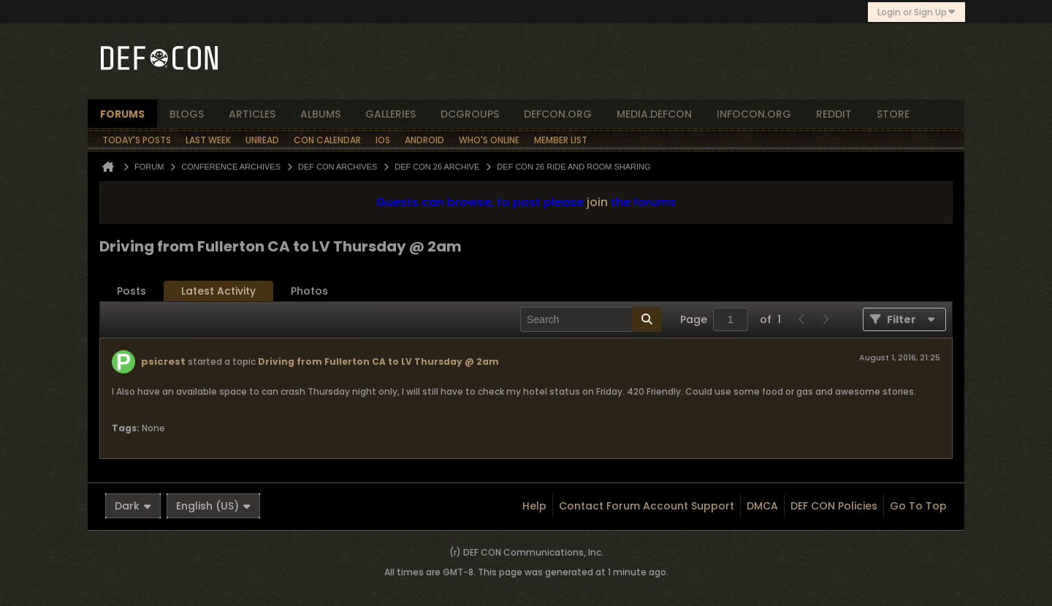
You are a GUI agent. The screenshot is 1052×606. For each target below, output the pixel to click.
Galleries (390, 114)
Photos (309, 291)
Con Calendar (327, 140)
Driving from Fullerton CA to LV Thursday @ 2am (378, 361)
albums (320, 114)
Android (424, 140)
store (893, 114)
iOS (383, 140)
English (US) (213, 506)
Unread (262, 140)
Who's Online (489, 140)
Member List (560, 140)
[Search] (590, 319)
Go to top (918, 506)
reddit (834, 114)
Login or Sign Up (916, 12)
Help (534, 506)
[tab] (131, 291)
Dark (133, 506)
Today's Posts (136, 140)
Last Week (208, 140)
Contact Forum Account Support (646, 506)
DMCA (762, 506)
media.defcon (654, 114)
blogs (186, 114)
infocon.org (754, 114)
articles (252, 114)
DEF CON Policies (833, 506)
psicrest (163, 361)
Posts (131, 291)
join (597, 202)
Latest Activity (218, 291)
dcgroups (470, 114)
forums (122, 114)
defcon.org (558, 114)
